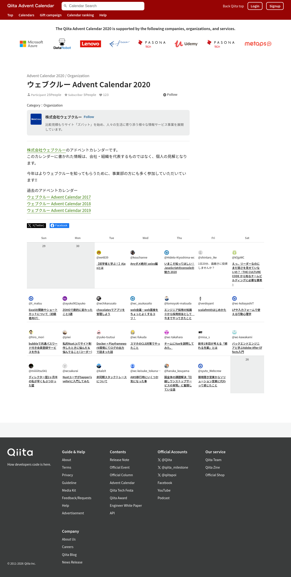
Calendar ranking (80, 15)
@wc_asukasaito (141, 300)
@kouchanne (138, 254)
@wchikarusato (107, 300)
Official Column (121, 475)
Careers (67, 546)
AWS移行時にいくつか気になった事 (144, 379)
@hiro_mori (36, 334)
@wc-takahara (173, 334)
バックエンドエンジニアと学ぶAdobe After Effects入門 (247, 347)
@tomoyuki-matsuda (177, 300)
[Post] (36, 225)
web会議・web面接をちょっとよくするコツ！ (144, 314)
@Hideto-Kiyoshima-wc (179, 254)
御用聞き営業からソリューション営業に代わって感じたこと (212, 381)
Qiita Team (213, 459)
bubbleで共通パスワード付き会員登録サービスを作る (43, 347)
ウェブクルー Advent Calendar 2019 (59, 210)
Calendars (26, 15)
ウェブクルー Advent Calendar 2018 (59, 203)
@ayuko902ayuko (74, 300)
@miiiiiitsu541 (38, 368)
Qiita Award (118, 497)
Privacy (67, 475)
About (66, 459)
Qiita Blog (69, 554)
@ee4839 (102, 254)
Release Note (119, 459)
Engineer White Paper (126, 505)
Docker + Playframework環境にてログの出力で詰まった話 (111, 347)
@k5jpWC (238, 254)
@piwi (67, 334)
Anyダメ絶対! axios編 (144, 263)
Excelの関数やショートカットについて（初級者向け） (43, 314)
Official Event (120, 467)
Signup (274, 6)
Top (10, 15)
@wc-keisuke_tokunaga (145, 368)
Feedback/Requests (76, 497)
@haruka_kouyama (176, 368)
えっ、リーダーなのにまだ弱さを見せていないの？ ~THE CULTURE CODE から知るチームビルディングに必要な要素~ (247, 274)
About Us (69, 539)
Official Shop (215, 475)
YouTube (164, 490)
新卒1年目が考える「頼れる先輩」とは (212, 345)
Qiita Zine (212, 467)
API (112, 513)
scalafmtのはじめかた (212, 310)
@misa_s (204, 334)
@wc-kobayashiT (243, 300)
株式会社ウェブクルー (63, 117)
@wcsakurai (70, 368)
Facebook (165, 482)
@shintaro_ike (207, 254)
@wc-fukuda (138, 334)
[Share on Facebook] (59, 225)
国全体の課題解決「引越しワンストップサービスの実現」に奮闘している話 (178, 383)
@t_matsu (35, 300)
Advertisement (73, 513)
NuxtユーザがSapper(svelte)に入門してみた (77, 379)
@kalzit (101, 368)
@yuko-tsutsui (106, 334)
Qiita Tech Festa (121, 490)
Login (255, 6)
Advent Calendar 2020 (45, 75)
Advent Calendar (122, 482)
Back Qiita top (233, 6)
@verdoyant (206, 300)
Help (103, 15)
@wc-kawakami (242, 334)
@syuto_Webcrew (209, 368)
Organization (78, 75)
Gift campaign (51, 15)
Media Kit (69, 490)
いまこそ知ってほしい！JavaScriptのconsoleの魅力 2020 (179, 268)
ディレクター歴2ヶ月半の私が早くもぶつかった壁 (43, 381)
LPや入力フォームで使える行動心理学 (246, 312)
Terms (66, 467)
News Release (72, 562)
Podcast (164, 497)
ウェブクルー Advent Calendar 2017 (59, 197)
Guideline (69, 482)
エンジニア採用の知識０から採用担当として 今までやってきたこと (179, 314)
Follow (170, 95)
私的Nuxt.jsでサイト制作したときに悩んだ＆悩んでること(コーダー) (77, 347)
